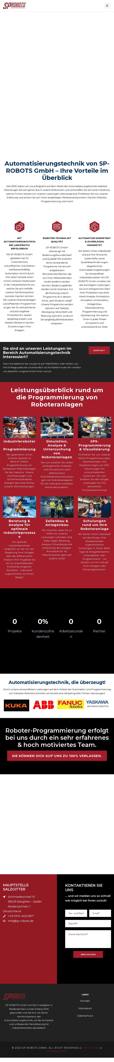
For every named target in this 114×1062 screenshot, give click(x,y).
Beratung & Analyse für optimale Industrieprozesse (19, 533)
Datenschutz (85, 1020)
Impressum (85, 1012)
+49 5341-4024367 (21, 920)
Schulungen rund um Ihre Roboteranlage (94, 529)
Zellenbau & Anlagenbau (57, 527)
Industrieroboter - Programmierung (19, 450)
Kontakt (85, 1005)
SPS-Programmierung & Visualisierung (94, 450)
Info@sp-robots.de (21, 925)
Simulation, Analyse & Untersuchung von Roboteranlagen (57, 453)
